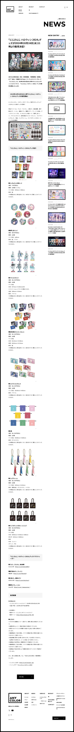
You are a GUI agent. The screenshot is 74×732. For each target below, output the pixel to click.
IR (29, 10)
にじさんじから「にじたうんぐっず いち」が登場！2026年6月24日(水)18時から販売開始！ (56, 141)
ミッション (26, 697)
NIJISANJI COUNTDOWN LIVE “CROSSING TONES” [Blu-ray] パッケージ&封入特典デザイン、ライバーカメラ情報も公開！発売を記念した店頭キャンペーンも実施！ (56, 230)
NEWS (20, 10)
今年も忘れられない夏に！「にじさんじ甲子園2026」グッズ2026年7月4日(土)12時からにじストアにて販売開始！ (56, 98)
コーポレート (56, 116)
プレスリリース (22, 35)
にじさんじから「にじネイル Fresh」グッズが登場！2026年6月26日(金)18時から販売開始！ (56, 55)
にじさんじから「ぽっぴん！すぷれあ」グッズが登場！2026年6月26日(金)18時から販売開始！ (56, 76)
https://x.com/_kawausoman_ (22, 587)
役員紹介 (26, 707)
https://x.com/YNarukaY (20, 573)
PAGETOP (56, 718)
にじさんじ (17, 35)
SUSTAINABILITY (33, 13)
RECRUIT (31, 7)
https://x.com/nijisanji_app (26, 662)
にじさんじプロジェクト (43, 698)
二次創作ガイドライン (60, 696)
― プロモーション (43, 701)
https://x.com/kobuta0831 (22, 567)
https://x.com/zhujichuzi (22, 580)
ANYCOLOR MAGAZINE (60, 708)
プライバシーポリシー (60, 693)
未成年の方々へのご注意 (60, 699)
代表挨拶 (26, 702)
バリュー (26, 699)
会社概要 (26, 704)
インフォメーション (61, 116)
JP (64, 7)
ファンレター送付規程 (60, 705)
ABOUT (21, 7)
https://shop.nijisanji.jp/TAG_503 (25, 615)
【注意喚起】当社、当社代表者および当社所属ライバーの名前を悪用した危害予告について (56, 120)
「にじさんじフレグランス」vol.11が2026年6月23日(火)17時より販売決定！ (56, 163)
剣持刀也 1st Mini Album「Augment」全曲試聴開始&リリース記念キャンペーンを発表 (56, 184)
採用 (32, 702)
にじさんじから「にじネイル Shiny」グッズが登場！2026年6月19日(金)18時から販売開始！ (56, 252)
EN (67, 7)
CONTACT (42, 7)
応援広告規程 (59, 702)
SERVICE (21, 13)
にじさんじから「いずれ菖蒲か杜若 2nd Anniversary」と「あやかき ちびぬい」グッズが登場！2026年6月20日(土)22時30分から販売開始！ (56, 206)
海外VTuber (60, 93)
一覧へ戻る (21, 677)
